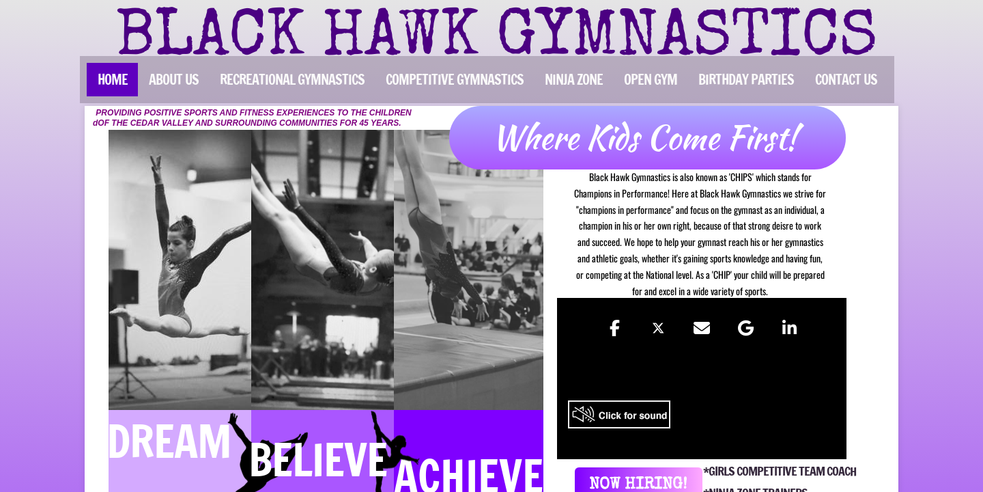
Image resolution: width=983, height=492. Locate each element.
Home (113, 80)
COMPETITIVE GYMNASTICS (455, 80)
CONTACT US (846, 80)
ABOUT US (174, 80)
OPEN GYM (650, 80)
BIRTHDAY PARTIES (746, 80)
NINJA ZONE (574, 80)
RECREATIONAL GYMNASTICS (292, 80)
